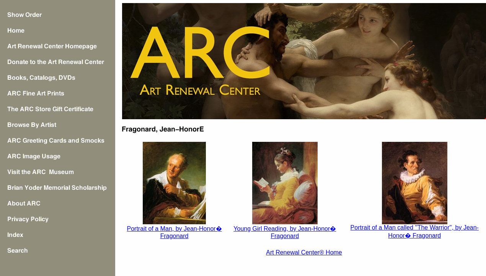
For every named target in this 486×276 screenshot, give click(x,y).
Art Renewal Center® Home (304, 252)
